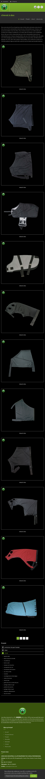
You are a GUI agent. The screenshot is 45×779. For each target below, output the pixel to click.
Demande (7, 741)
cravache (5, 673)
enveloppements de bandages (10, 676)
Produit (28, 19)
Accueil (22, 19)
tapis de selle (6, 656)
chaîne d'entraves (7, 678)
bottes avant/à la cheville (9, 658)
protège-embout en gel (8, 684)
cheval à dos (39, 19)
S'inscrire (13, 1)
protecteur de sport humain (11, 647)
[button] (35, 7)
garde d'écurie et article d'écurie (10, 682)
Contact (6, 744)
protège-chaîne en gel (8, 689)
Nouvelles (7, 739)
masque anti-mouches (8, 665)
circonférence (6, 660)
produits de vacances (8, 687)
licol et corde (6, 663)
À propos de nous (8, 734)
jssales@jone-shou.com (11, 766)
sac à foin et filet (7, 671)
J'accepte (33, 775)
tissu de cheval (7, 693)
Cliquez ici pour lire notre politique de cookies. (17, 775)
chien (4, 650)
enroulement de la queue (9, 669)
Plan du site (7, 746)
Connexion (4, 1)
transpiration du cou (8, 667)
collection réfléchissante (9, 691)
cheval (33, 19)
